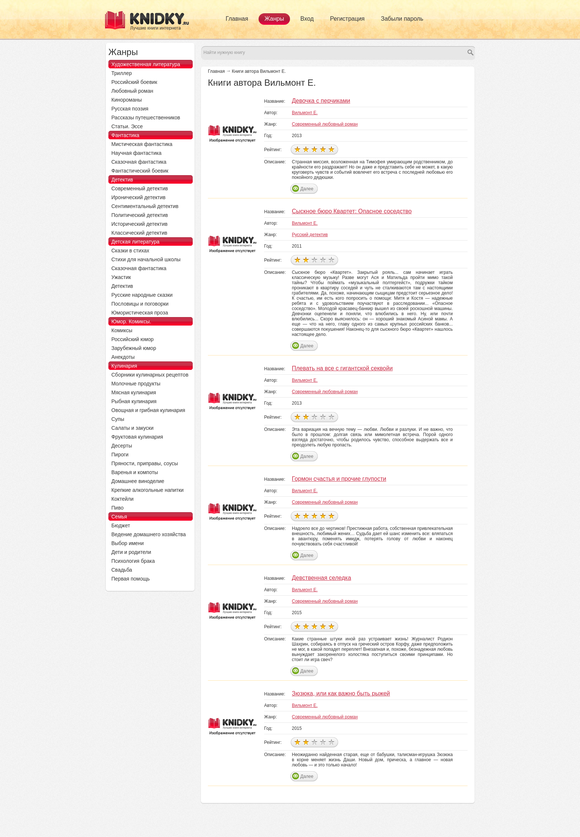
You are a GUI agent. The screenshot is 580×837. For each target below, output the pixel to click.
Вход (307, 19)
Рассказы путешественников (145, 117)
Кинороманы (126, 100)
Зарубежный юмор (133, 348)
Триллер (121, 73)
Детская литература (135, 242)
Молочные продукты (136, 384)
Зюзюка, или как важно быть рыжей (341, 693)
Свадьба (121, 570)
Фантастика (125, 135)
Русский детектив (310, 234)
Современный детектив (139, 188)
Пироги (119, 454)
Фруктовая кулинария (137, 437)
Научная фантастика (136, 153)
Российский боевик (134, 82)
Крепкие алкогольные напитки (147, 490)
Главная (237, 19)
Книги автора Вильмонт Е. (259, 71)
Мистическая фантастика (141, 144)
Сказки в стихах (130, 251)
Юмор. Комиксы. (131, 321)
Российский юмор (132, 339)
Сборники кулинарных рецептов (149, 375)
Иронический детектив (138, 197)
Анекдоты (123, 357)
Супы (117, 419)
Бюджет (120, 525)
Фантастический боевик (139, 171)
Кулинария (124, 366)
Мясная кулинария (133, 392)
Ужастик (121, 277)
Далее (306, 188)
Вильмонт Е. (305, 112)
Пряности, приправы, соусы (144, 463)
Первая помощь (130, 579)
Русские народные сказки (142, 295)
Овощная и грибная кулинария (148, 410)
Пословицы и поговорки (140, 304)
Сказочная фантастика (138, 162)
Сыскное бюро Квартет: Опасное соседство (352, 211)
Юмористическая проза (139, 313)
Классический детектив (139, 233)
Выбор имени (127, 543)
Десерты (121, 446)
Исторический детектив (139, 224)
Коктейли (122, 499)
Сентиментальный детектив (145, 206)
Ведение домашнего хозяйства (148, 534)
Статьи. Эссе (127, 126)
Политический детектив (139, 215)
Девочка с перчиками (321, 101)
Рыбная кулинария (133, 401)
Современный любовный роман (325, 124)
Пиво (117, 508)
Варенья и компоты (134, 472)
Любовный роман (132, 91)
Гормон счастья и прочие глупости (339, 479)
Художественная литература (145, 64)
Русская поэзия (129, 109)
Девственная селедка (321, 578)
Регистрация (347, 19)
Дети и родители (131, 552)
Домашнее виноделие (137, 481)
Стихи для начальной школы (146, 259)
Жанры (274, 19)
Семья (119, 517)
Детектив (122, 180)
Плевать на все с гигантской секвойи (342, 368)
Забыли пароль (402, 19)
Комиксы (121, 330)
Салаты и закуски (132, 428)
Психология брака (133, 561)
